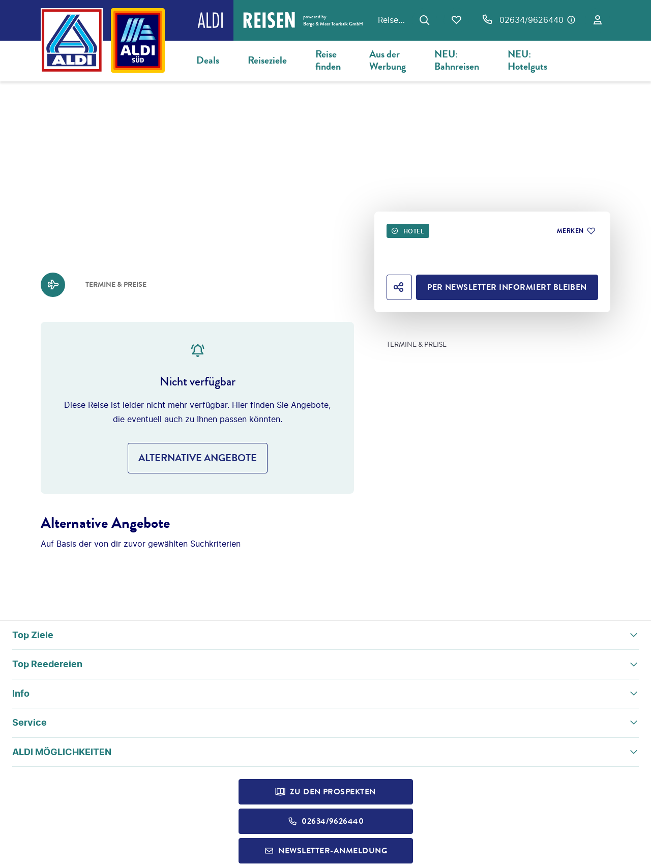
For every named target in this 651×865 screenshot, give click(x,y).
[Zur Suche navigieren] (424, 20)
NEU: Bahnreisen (456, 60)
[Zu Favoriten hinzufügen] (575, 231)
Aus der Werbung (387, 60)
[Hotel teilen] (399, 287)
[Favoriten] (456, 20)
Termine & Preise (417, 345)
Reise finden (328, 60)
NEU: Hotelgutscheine (541, 60)
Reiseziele (267, 60)
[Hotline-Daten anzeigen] (571, 19)
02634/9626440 (531, 20)
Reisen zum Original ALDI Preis (392, 20)
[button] (325, 635)
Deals (207, 60)
